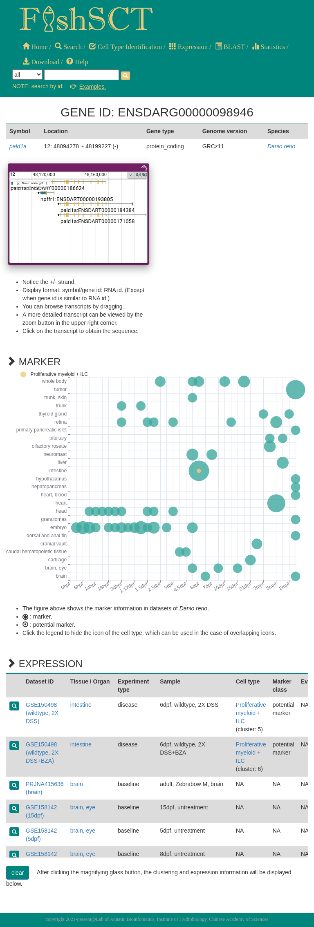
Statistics (268, 47)
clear (17, 872)
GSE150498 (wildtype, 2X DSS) (42, 712)
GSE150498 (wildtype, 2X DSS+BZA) (42, 752)
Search (68, 47)
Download (40, 62)
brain (76, 784)
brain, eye (82, 807)
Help (77, 62)
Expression (188, 47)
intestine (81, 704)
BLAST (230, 47)
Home (34, 47)
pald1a (18, 146)
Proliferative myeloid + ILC (251, 712)
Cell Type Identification (125, 47)
